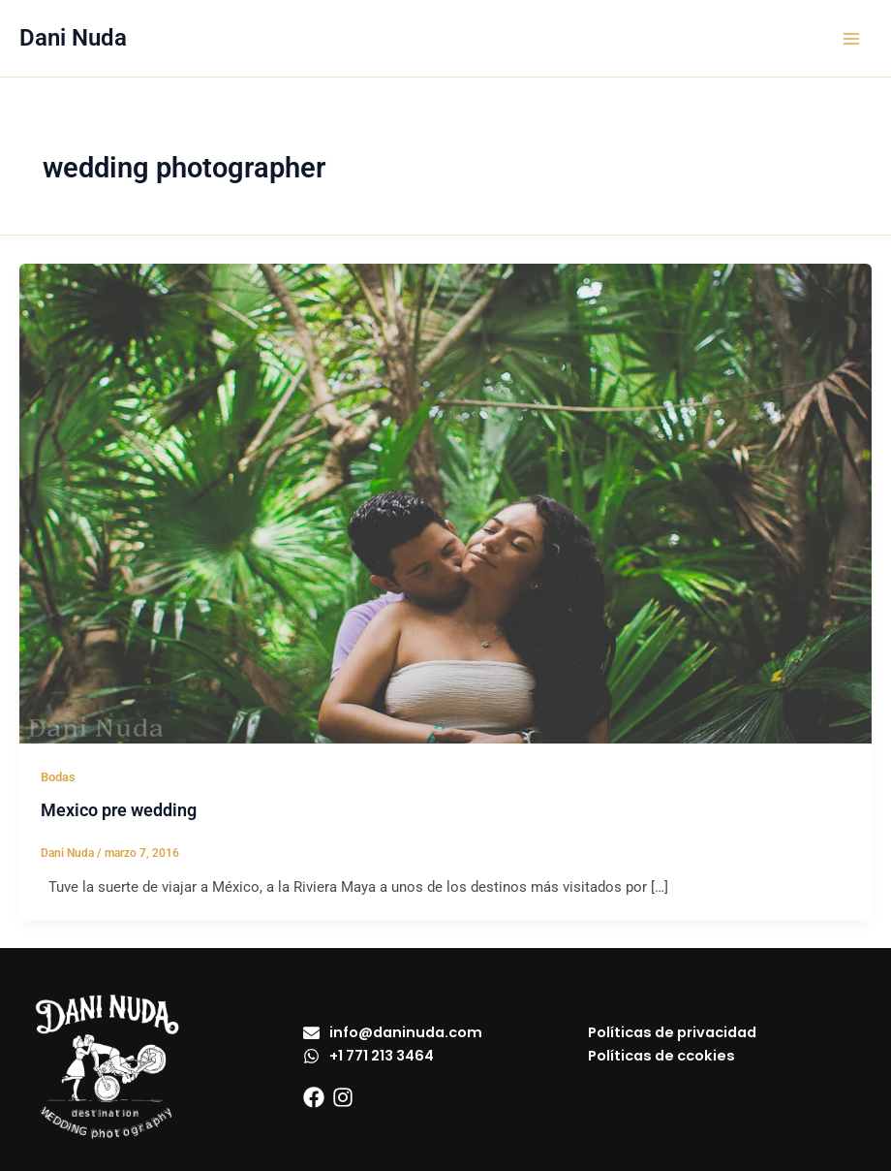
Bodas (58, 777)
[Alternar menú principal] (851, 38)
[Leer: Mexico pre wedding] (445, 502)
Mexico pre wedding (119, 810)
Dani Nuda (73, 37)
